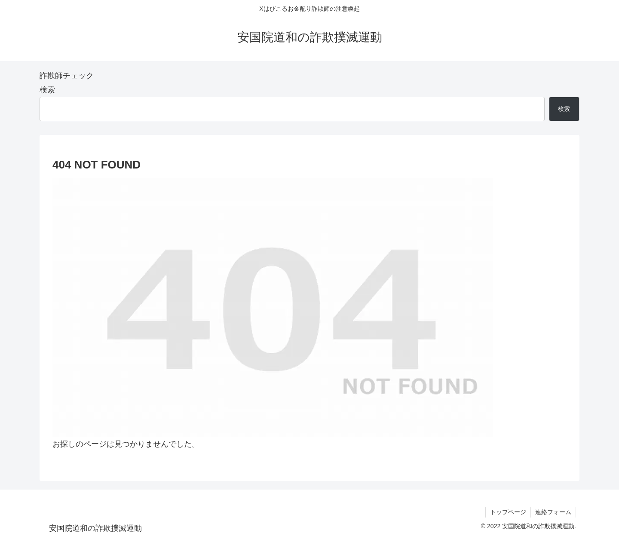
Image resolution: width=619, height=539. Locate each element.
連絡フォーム (553, 511)
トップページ (508, 511)
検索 (47, 90)
